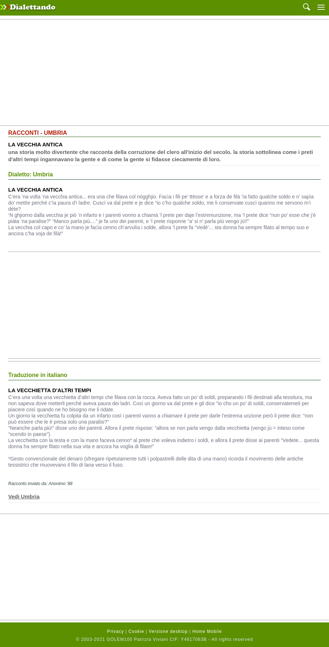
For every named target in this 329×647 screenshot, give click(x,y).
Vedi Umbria (24, 496)
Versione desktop (168, 631)
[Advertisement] (164, 72)
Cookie (136, 631)
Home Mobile (207, 631)
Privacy (115, 631)
